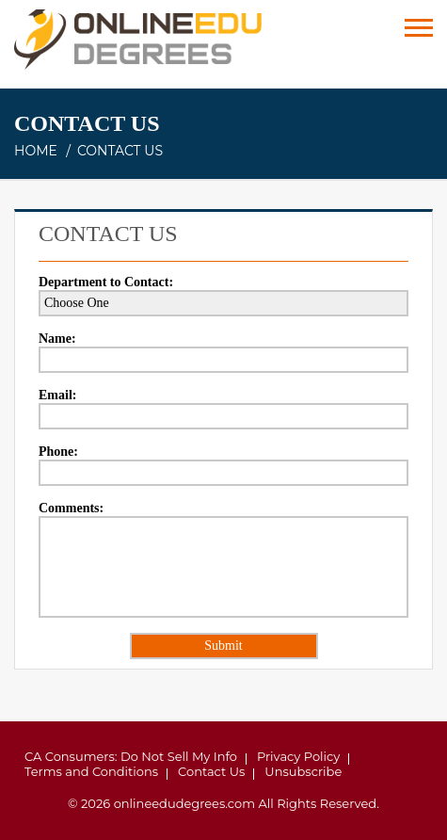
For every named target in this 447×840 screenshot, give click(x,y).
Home (35, 150)
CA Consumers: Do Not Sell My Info (130, 756)
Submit (223, 645)
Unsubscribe (303, 771)
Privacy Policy (298, 756)
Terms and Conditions (91, 771)
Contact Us (211, 771)
